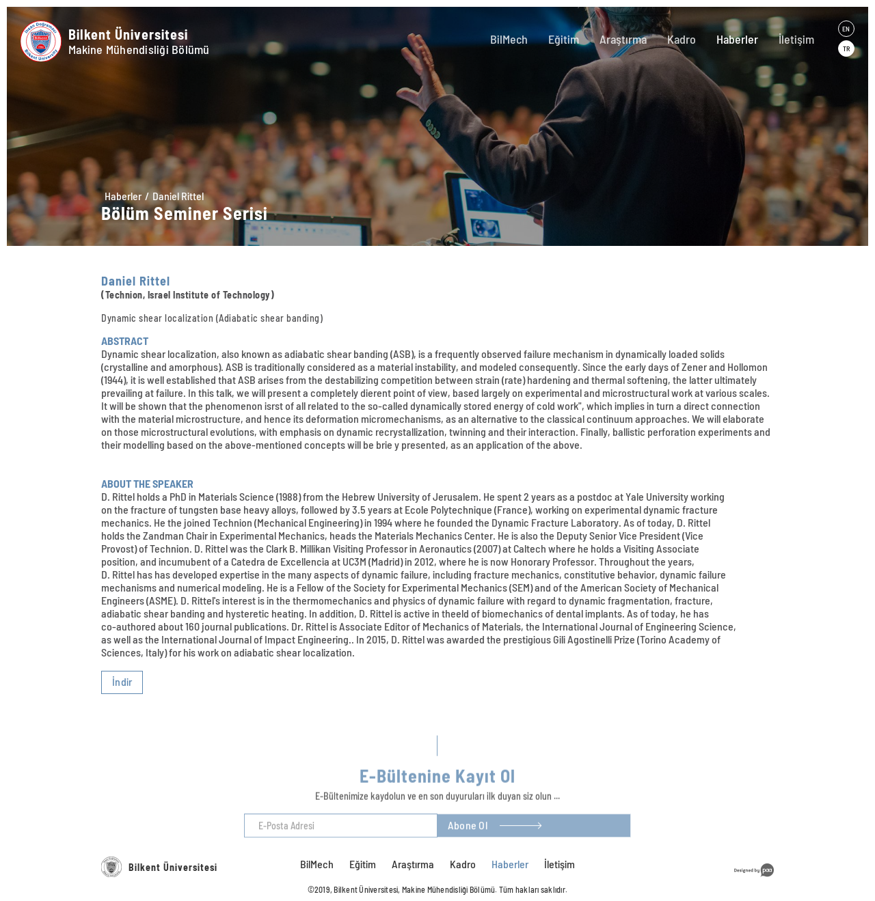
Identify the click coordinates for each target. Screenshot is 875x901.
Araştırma (623, 38)
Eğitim (563, 38)
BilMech (509, 38)
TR (846, 48)
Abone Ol (467, 837)
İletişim (796, 38)
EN (846, 29)
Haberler (737, 38)
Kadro (681, 38)
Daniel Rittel (178, 195)
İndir (122, 681)
